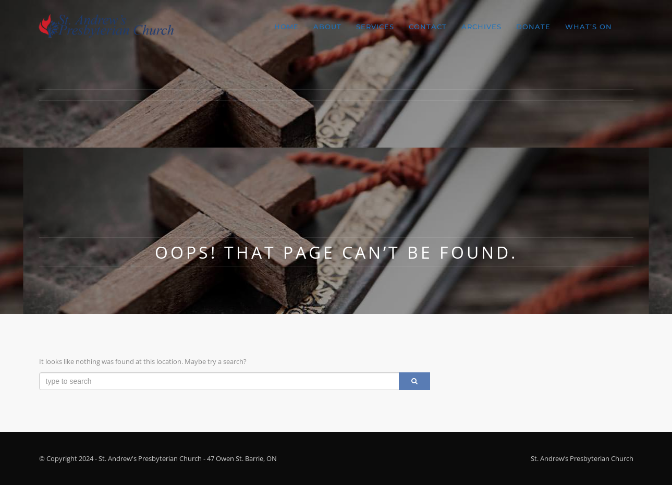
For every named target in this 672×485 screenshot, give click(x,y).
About (327, 26)
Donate (533, 26)
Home (286, 26)
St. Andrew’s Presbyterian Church (582, 458)
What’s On (588, 26)
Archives (481, 26)
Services (375, 26)
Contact (428, 26)
